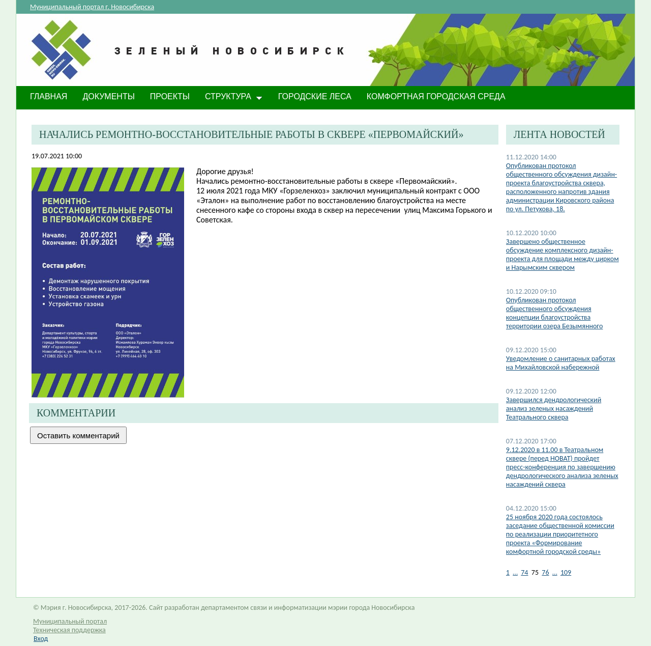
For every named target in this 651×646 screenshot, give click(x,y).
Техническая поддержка (69, 630)
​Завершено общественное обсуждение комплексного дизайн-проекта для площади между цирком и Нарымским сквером (562, 254)
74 (524, 572)
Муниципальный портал (70, 621)
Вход (41, 638)
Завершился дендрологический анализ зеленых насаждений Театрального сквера (553, 409)
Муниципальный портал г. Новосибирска (92, 7)
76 (545, 572)
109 (565, 572)
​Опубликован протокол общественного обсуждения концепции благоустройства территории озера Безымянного (554, 313)
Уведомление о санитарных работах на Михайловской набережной (560, 363)
